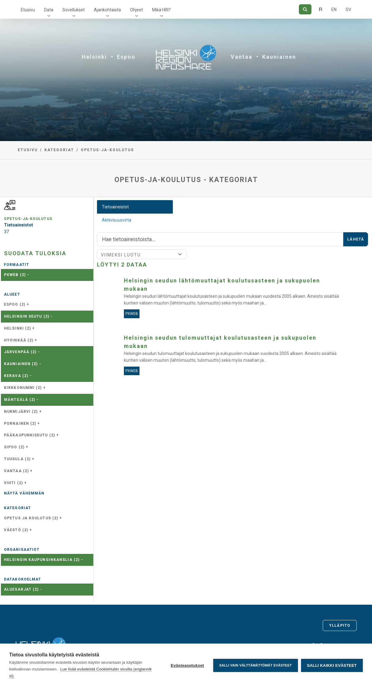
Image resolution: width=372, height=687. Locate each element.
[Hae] (305, 9)
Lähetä (355, 239)
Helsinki (94, 57)
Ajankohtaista (107, 9)
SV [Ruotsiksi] (348, 9)
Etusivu (28, 9)
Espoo (126, 57)
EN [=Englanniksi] (334, 9)
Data (48, 9)
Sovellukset (73, 9)
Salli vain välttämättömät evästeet (255, 665)
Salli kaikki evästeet (332, 665)
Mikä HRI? (161, 9)
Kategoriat (59, 150)
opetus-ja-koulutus (107, 150)
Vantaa (241, 57)
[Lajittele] (142, 254)
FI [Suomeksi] (320, 9)
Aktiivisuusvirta (116, 220)
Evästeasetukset (187, 665)
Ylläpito (339, 625)
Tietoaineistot (115, 206)
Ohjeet (136, 9)
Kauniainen (279, 57)
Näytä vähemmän (24, 493)
